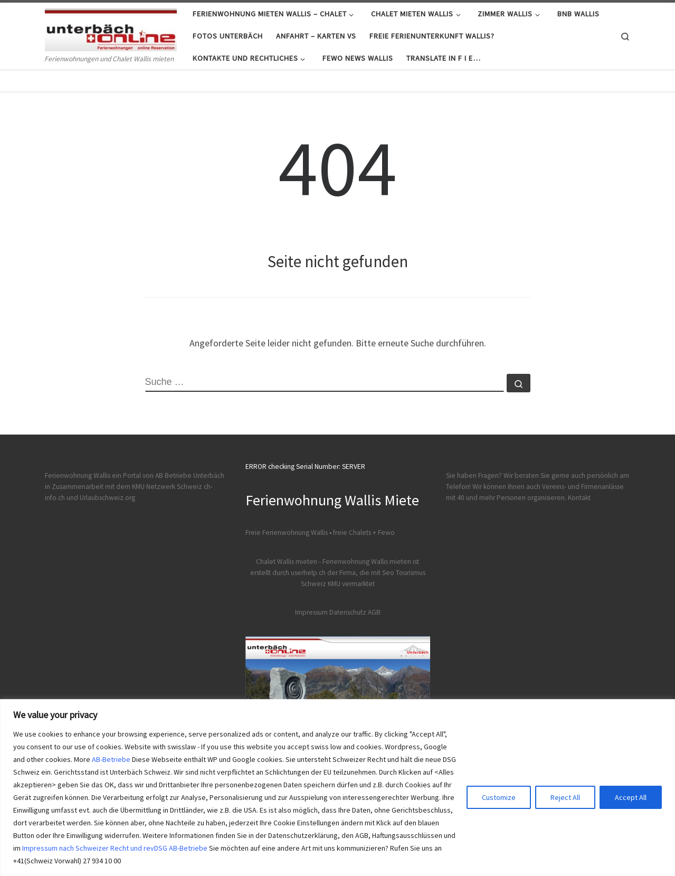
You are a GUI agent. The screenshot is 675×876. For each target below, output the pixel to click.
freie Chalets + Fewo (364, 532)
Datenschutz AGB (355, 612)
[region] (337, 787)
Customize (499, 797)
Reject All (565, 797)
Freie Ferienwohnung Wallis (286, 532)
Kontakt (579, 497)
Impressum (311, 612)
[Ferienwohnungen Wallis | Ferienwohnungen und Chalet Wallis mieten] (111, 28)
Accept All (631, 797)
